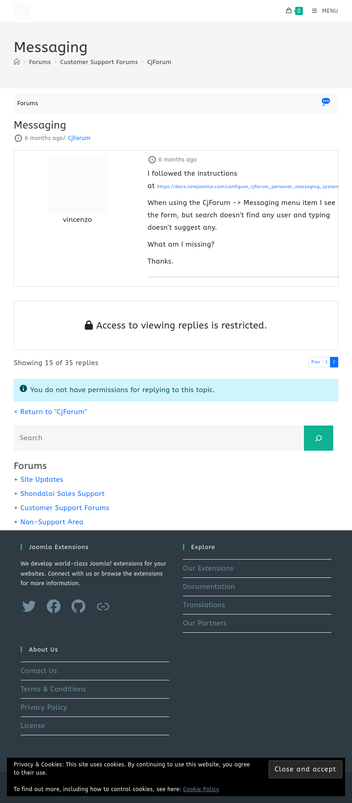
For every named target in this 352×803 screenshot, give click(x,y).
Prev (315, 362)
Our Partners (204, 623)
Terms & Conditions (53, 689)
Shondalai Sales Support (62, 494)
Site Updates (41, 479)
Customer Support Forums (64, 508)
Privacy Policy (44, 707)
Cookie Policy (201, 789)
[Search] (318, 438)
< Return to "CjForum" (50, 412)
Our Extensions (208, 568)
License (33, 726)
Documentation (209, 586)
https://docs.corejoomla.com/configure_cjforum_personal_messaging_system (248, 186)
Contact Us (39, 671)
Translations (204, 605)
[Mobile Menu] (321, 11)
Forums (27, 103)
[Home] (17, 62)
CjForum (159, 62)
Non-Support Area (51, 522)
